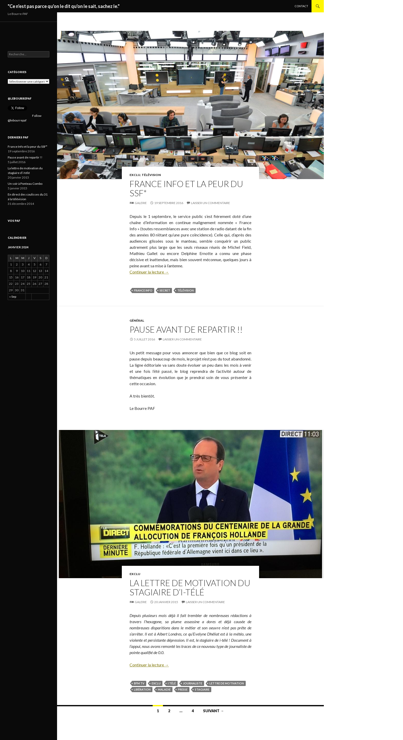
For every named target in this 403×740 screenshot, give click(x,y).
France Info (143, 290)
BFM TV (139, 683)
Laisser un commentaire (210, 203)
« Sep (12, 296)
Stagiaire (202, 689)
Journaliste (192, 683)
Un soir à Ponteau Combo (25, 184)
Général (137, 320)
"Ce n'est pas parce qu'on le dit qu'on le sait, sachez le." (64, 6)
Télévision (151, 175)
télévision (185, 290)
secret (165, 290)
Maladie (164, 689)
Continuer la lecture (149, 271)
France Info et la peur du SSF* (186, 188)
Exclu (135, 175)
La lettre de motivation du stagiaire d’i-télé (190, 587)
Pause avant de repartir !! (186, 329)
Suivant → (213, 711)
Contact (301, 6)
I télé (172, 683)
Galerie (141, 203)
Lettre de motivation (226, 683)
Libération (142, 689)
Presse (183, 689)
